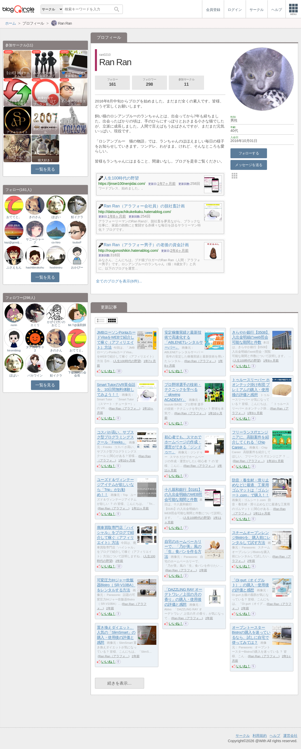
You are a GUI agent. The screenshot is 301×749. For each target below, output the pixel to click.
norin (14, 325)
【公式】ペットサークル (17, 159)
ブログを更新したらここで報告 (17, 103)
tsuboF (77, 242)
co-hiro (56, 242)
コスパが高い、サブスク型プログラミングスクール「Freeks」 (115, 437)
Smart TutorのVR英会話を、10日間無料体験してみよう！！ (116, 389)
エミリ (35, 325)
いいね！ (108, 371)
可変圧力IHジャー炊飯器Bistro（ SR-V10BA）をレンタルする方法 (116, 585)
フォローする (249, 153)
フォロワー (149, 82)
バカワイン (35, 375)
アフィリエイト (17, 132)
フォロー (112, 82)
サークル (243, 736)
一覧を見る (45, 169)
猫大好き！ (45, 160)
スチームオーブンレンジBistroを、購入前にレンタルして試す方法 (251, 537)
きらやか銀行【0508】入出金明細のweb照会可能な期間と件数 (251, 337)
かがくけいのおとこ (56, 323)
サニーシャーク (35, 241)
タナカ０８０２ (35, 349)
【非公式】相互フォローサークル (73, 131)
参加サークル (186, 82)
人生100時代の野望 (127, 361)
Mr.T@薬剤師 (77, 325)
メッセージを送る (248, 165)
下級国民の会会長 (77, 374)
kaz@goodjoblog (14, 242)
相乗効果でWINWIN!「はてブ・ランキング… (45, 101)
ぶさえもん (14, 267)
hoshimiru (56, 267)
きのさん (35, 217)
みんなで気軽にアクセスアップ (45, 75)
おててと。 (14, 217)
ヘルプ (275, 736)
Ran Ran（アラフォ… (200, 361)
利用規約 (260, 736)
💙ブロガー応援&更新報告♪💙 (74, 75)
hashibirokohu (35, 267)
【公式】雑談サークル (17, 75)
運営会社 (290, 736)
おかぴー (77, 267)
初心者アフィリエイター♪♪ (73, 103)
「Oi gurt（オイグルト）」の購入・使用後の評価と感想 (250, 585)
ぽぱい (56, 217)
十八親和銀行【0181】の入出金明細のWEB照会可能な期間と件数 (183, 494)
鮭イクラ (77, 217)
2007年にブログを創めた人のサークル (45, 129)
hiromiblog (14, 350)
